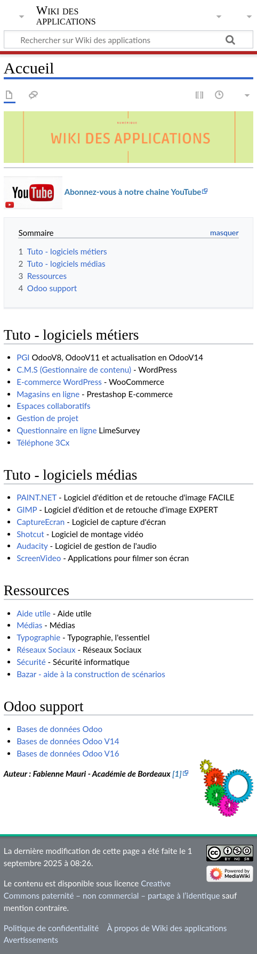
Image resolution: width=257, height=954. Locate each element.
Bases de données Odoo (59, 729)
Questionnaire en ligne (57, 430)
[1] (177, 773)
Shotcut (30, 534)
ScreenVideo (39, 558)
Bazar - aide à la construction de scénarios (91, 674)
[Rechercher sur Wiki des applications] (128, 39)
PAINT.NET (37, 497)
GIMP (27, 509)
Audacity (32, 545)
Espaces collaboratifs (54, 405)
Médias (29, 625)
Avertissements (31, 939)
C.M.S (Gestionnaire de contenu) (74, 369)
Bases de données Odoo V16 (68, 753)
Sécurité (31, 662)
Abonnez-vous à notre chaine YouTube (133, 191)
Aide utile (34, 613)
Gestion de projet (47, 418)
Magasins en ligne (48, 394)
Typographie (38, 637)
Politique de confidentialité (51, 928)
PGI (23, 357)
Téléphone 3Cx (43, 442)
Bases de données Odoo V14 (68, 741)
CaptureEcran (41, 522)
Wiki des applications (66, 15)
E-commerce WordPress (59, 381)
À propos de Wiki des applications (167, 928)
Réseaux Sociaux (46, 649)
